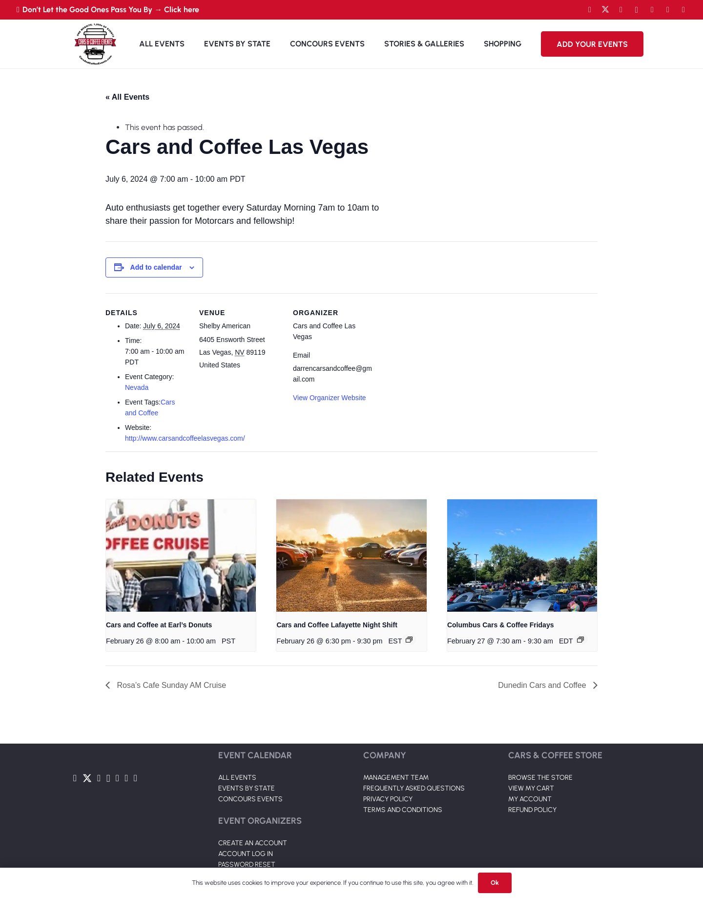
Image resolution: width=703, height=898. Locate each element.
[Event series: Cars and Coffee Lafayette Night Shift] (409, 639)
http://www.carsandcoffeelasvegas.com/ (185, 438)
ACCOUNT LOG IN (245, 854)
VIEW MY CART (531, 788)
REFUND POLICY (532, 810)
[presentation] (181, 555)
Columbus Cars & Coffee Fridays (500, 625)
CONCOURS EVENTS (250, 799)
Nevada (136, 387)
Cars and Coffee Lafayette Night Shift (336, 625)
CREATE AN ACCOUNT (252, 843)
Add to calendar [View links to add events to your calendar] (156, 267)
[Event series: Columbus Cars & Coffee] (580, 639)
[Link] (95, 44)
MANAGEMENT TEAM (396, 777)
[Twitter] (605, 10)
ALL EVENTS (237, 777)
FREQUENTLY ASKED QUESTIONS (414, 788)
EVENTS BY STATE (246, 788)
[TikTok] (668, 10)
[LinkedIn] (652, 10)
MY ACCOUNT (530, 799)
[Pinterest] (683, 10)
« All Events (127, 97)
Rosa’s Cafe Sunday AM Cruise (170, 685)
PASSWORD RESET (246, 864)
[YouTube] (621, 10)
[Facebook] (590, 10)
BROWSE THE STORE (540, 777)
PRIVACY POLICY (388, 799)
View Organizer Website (329, 398)
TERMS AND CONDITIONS (402, 810)
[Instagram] (636, 10)
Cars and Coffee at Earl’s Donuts (159, 625)
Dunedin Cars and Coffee (543, 685)
